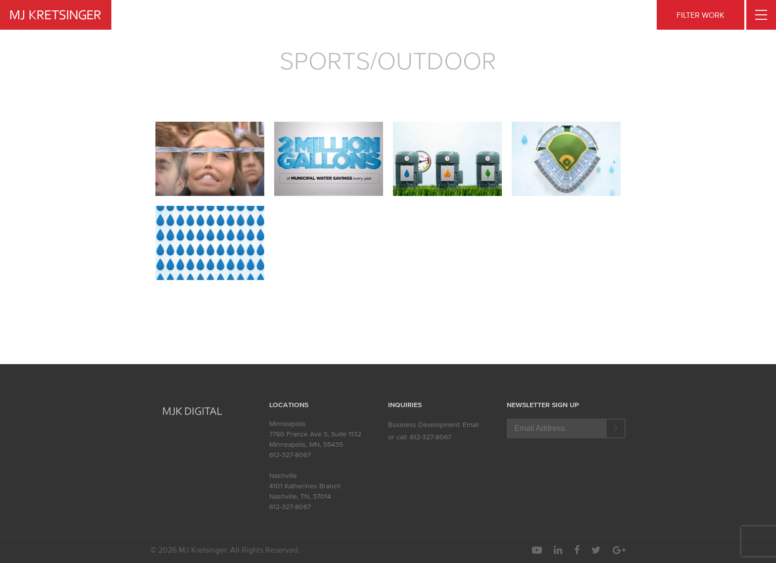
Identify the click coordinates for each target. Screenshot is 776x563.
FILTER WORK (701, 14)
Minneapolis (287, 423)
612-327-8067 (290, 455)
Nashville (283, 475)
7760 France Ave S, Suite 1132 (315, 434)
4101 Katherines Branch (305, 486)
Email (471, 424)
